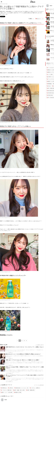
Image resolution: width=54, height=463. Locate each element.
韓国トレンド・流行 (42, 451)
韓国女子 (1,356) (17, 392)
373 (51, 41)
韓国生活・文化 (41, 455)
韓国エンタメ (40, 437)
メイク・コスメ (41, 443)
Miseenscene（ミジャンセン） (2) (21, 387)
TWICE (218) (50, 95)
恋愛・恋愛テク (41, 450)
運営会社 (51, 437)
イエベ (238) (50, 74)
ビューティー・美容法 (42, 446)
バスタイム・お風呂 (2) (35, 387)
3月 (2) (48, 86)
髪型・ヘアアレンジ (42, 444)
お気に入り (38, 18)
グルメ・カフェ (41, 448)
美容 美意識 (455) (30, 390)
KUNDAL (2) (3, 387)
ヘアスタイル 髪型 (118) (6, 390)
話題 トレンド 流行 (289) (6, 392)
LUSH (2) (10, 387)
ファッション (40, 441)
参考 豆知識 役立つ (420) (19, 390)
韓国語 (39, 453)
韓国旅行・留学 (41, 439)
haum (7, 365)
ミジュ (7, 352)
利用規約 (51, 439)
